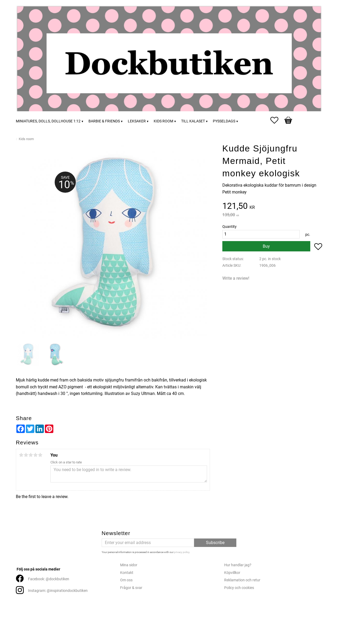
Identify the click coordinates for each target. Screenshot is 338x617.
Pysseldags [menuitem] (224, 121)
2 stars (26, 455)
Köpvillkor (232, 572)
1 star (21, 455)
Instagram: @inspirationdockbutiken (58, 590)
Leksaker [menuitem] (137, 121)
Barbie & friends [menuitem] (104, 121)
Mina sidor (128, 565)
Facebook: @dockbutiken (48, 579)
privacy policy (181, 552)
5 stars (40, 455)
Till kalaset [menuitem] (193, 121)
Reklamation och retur (242, 580)
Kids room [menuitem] (163, 121)
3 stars (30, 455)
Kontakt (126, 572)
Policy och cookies (239, 588)
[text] (272, 207)
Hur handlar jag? (237, 565)
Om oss (126, 580)
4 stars (35, 455)
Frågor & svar (131, 588)
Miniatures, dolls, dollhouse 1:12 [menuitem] (48, 121)
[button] (277, 120)
